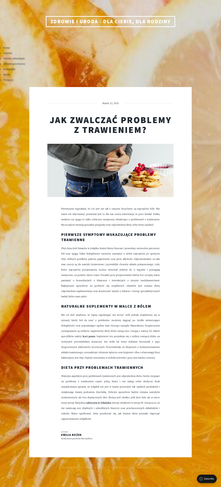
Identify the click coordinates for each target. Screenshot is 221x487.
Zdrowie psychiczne (14, 63)
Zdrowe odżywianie (14, 58)
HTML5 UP (127, 467)
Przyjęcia (8, 79)
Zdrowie (7, 53)
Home (6, 47)
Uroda (6, 74)
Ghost (158, 467)
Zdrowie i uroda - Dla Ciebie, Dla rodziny (110, 21)
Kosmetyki (9, 69)
